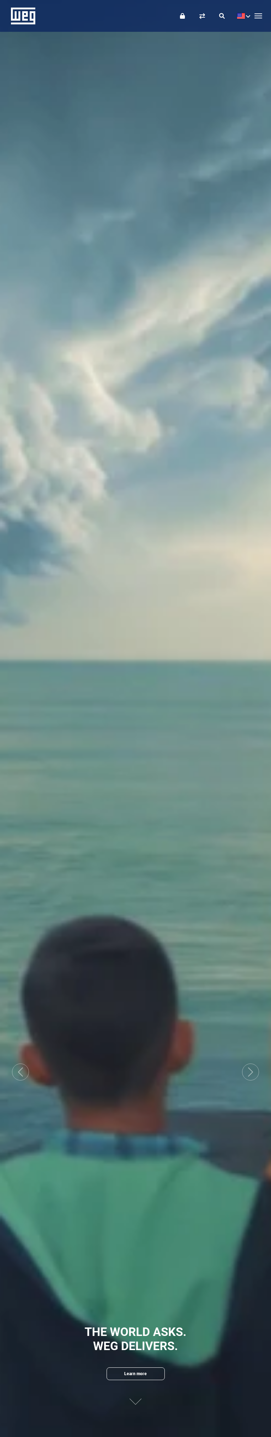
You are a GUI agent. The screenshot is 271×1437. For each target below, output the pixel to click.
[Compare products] (202, 16)
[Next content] (135, 1395)
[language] (242, 16)
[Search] (222, 16)
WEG (21, 16)
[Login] (182, 16)
